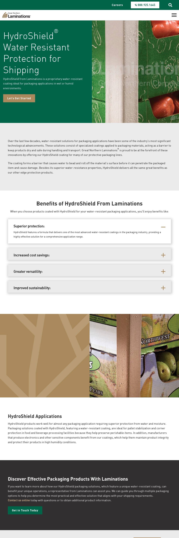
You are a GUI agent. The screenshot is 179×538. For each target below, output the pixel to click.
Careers (117, 5)
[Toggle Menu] (174, 15)
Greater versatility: (28, 271)
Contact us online (19, 500)
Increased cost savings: (32, 255)
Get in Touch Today (25, 510)
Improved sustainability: (32, 288)
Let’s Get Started (19, 98)
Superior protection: (29, 226)
